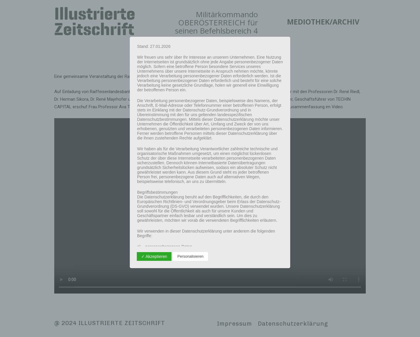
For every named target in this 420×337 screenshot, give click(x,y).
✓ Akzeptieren (154, 256)
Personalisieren (190, 256)
